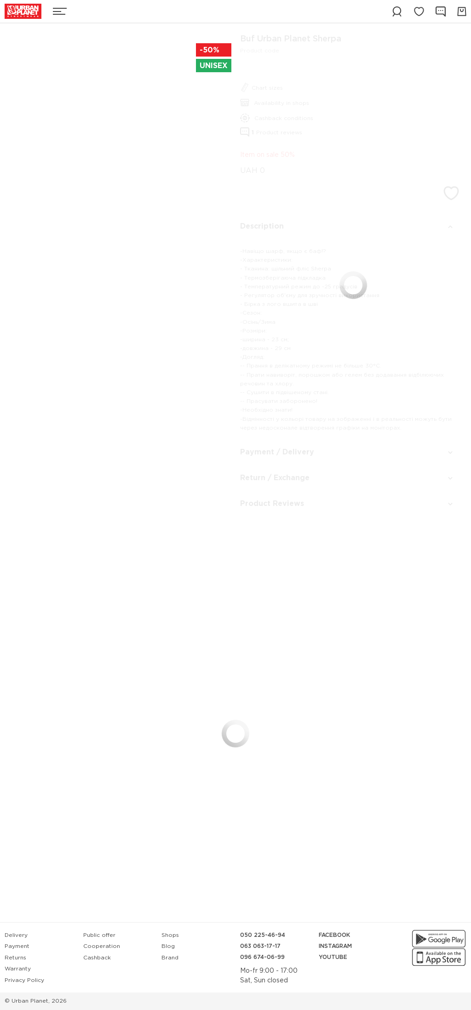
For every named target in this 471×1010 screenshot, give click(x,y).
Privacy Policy (24, 980)
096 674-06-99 (262, 957)
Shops (170, 935)
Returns (15, 957)
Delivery (16, 935)
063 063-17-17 (260, 946)
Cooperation (101, 946)
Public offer (99, 935)
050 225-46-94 (262, 935)
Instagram (335, 946)
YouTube (333, 957)
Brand (169, 957)
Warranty (18, 968)
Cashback (97, 957)
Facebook (334, 935)
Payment (17, 946)
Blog (168, 946)
